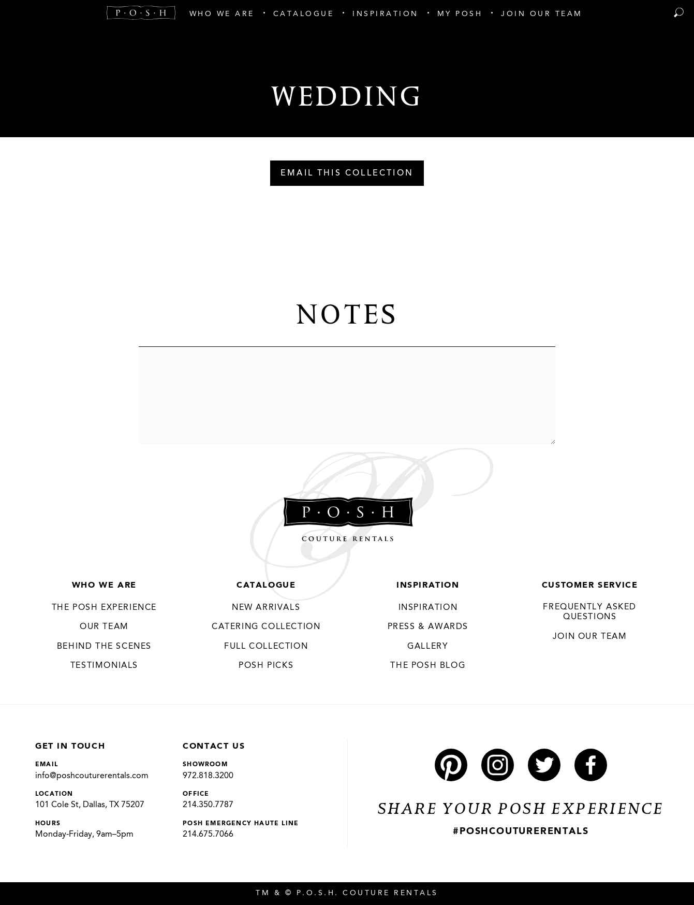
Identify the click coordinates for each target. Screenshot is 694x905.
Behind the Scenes (104, 647)
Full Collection (266, 647)
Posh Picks (266, 666)
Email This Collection (347, 173)
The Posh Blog (427, 666)
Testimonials (104, 666)
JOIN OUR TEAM (590, 637)
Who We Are (104, 585)
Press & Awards (428, 627)
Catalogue (266, 585)
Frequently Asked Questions (590, 612)
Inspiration (428, 585)
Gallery (427, 647)
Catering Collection (266, 627)
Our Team (104, 627)
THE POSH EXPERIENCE (104, 608)
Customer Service (590, 585)
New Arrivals (266, 608)
